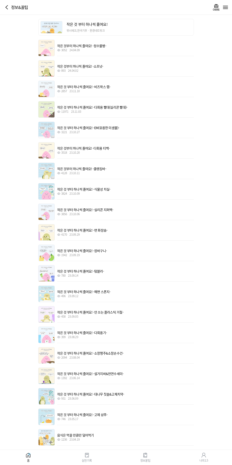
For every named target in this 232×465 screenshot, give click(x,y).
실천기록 (87, 460)
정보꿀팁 (145, 460)
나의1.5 (203, 460)
